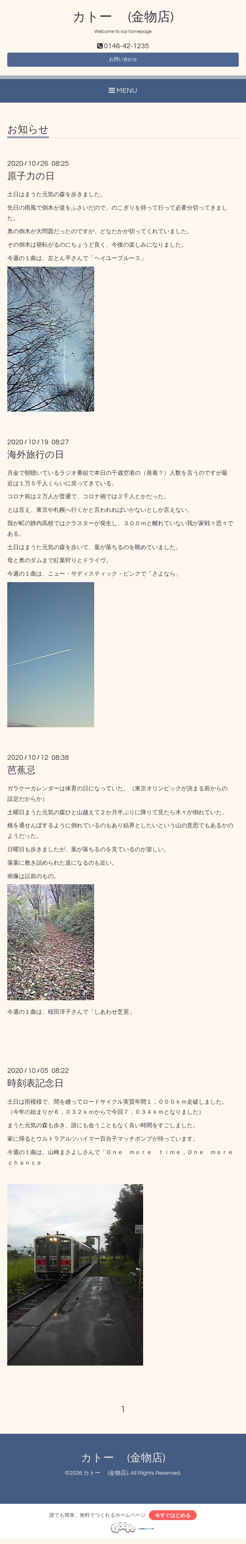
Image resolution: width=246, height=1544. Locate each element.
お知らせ (28, 133)
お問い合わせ (123, 62)
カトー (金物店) (123, 17)
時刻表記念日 (35, 1087)
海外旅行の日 (35, 458)
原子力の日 (31, 179)
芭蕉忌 (21, 773)
